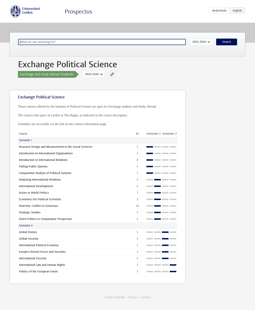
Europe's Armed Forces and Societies (42, 252)
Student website (114, 297)
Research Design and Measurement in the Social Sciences (55, 147)
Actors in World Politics (34, 193)
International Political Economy (39, 245)
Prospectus (78, 11)
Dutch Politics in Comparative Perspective (45, 219)
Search (226, 42)
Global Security (28, 239)
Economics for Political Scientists (40, 199)
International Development (36, 186)
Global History (28, 232)
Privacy (132, 297)
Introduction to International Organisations (46, 153)
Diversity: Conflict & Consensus (38, 206)
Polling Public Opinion (33, 166)
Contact (146, 297)
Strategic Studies (29, 212)
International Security (32, 258)
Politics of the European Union (38, 271)
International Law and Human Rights (42, 265)
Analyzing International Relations (40, 180)
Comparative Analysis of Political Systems (45, 173)
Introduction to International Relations (43, 160)
